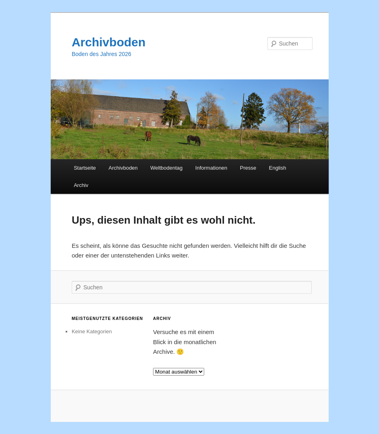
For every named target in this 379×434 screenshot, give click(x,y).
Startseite (85, 168)
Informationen (211, 168)
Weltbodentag (166, 168)
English (277, 168)
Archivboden (108, 42)
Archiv (81, 185)
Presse (248, 168)
